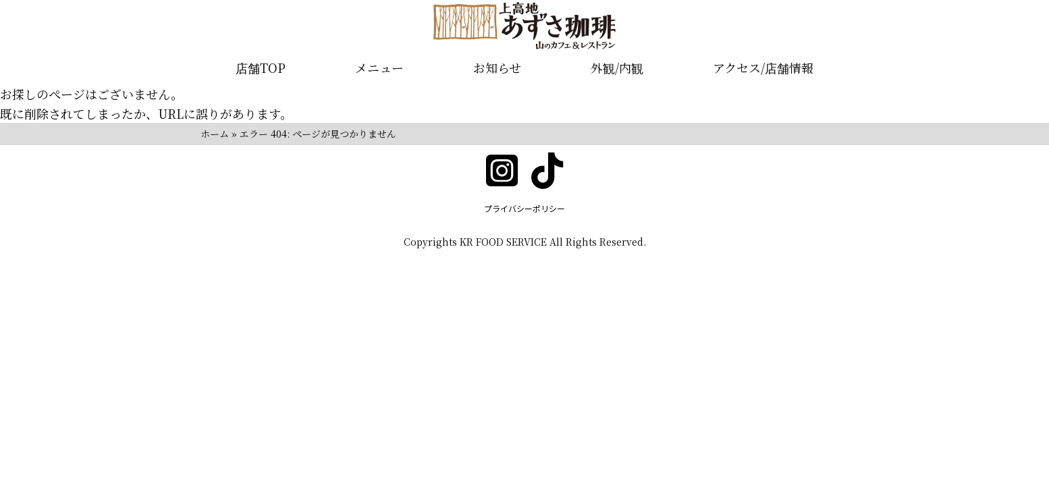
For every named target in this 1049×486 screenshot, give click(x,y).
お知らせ (497, 67)
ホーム (214, 133)
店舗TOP (261, 67)
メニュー (379, 67)
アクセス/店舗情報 (763, 67)
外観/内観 (617, 67)
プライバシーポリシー (524, 208)
